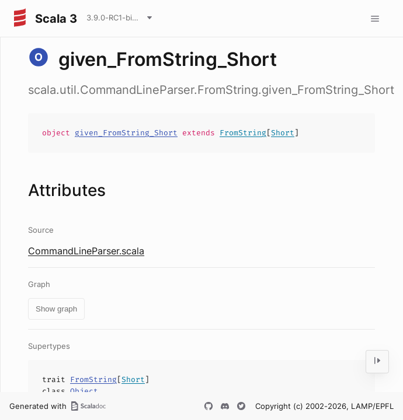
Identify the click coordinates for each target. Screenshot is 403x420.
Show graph (56, 308)
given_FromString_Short (126, 133)
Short (282, 133)
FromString (243, 133)
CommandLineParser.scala (86, 251)
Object (84, 391)
